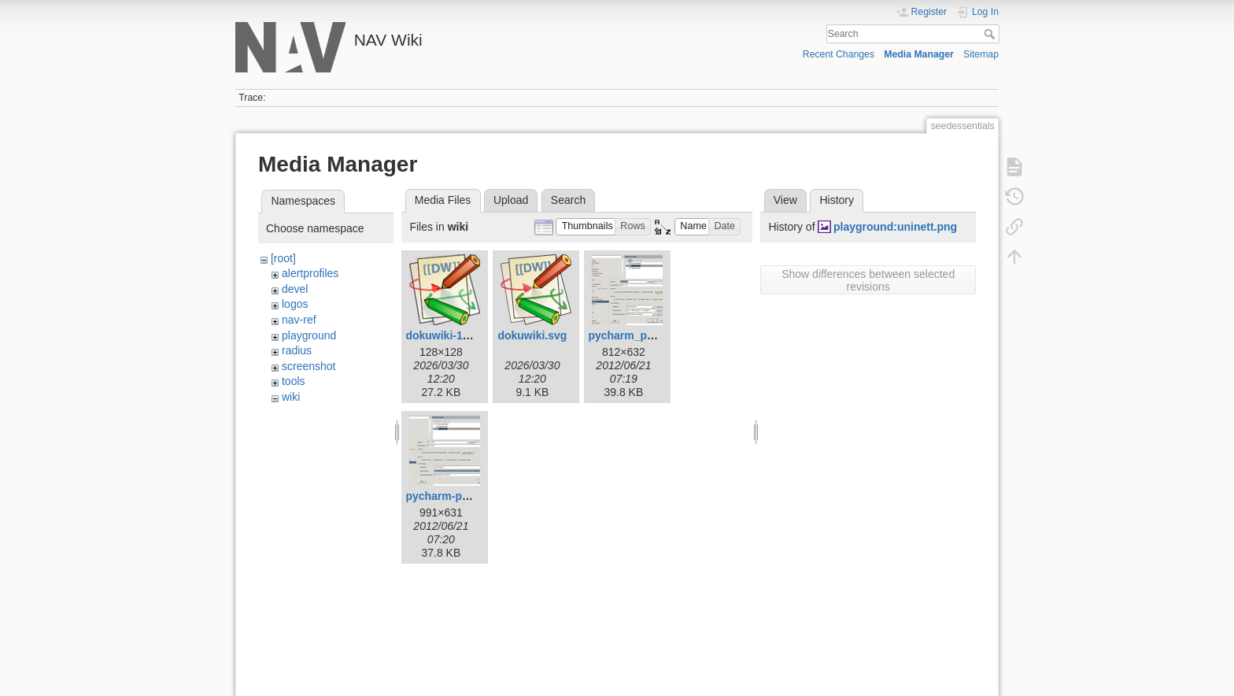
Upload (510, 200)
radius (297, 350)
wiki (291, 397)
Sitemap (981, 54)
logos (295, 304)
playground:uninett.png (895, 226)
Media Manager (919, 54)
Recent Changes (838, 54)
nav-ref (299, 319)
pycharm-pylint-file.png (466, 496)
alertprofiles (310, 273)
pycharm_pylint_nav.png (652, 335)
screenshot (308, 366)
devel (295, 289)
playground (309, 335)
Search (991, 33)
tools (293, 381)
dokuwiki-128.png (451, 335)
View (785, 200)
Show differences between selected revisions (868, 280)
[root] (283, 258)
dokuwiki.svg (532, 335)
